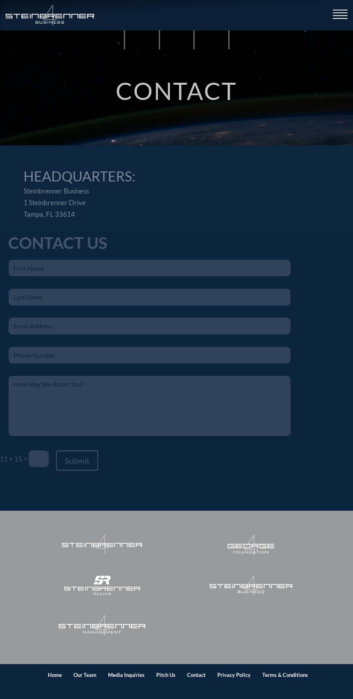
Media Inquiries (126, 675)
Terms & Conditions (285, 675)
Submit (71, 460)
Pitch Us (165, 675)
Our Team (84, 675)
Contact (196, 675)
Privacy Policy (234, 675)
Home (55, 675)
